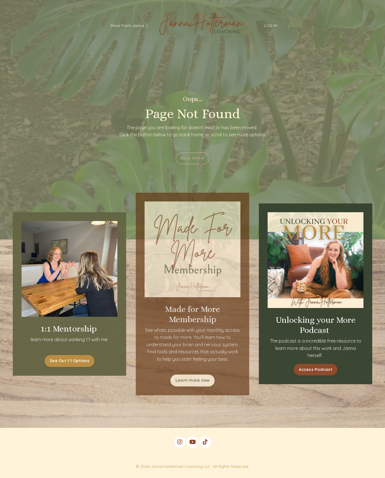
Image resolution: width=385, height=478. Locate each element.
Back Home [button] (192, 158)
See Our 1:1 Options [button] (67, 360)
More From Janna (129, 25)
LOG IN (270, 25)
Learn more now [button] (192, 380)
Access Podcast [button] (318, 369)
